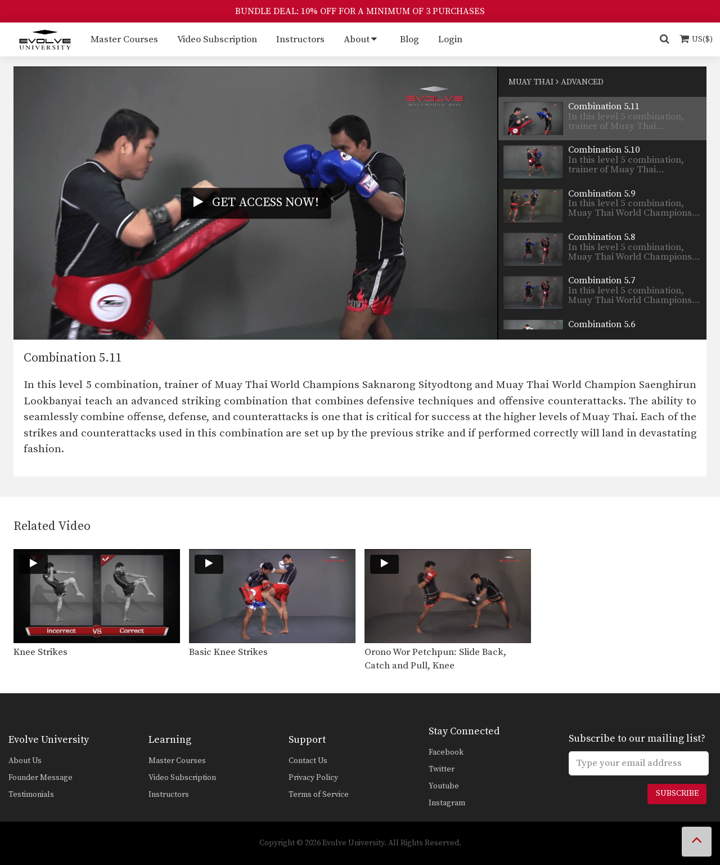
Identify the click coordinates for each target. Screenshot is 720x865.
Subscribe (677, 793)
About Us (25, 761)
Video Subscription (217, 39)
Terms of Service (319, 795)
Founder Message (40, 778)
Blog (409, 39)
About (357, 39)
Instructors (300, 39)
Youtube (444, 786)
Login (450, 39)
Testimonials (31, 795)
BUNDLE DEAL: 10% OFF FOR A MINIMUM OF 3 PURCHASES (360, 11)
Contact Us (308, 761)
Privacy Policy (313, 778)
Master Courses (124, 39)
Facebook (446, 752)
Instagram (447, 803)
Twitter (441, 769)
